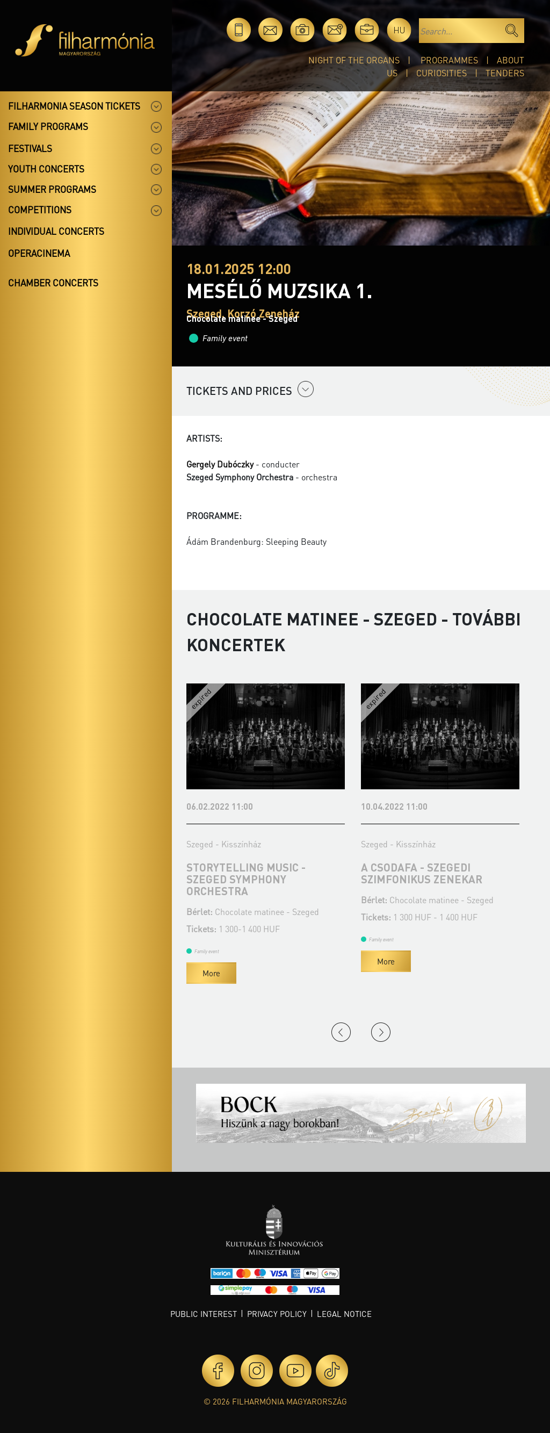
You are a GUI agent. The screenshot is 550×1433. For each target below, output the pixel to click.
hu (399, 29)
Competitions (39, 209)
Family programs (48, 126)
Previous (341, 1032)
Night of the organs (354, 60)
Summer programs (52, 189)
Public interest (203, 1313)
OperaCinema (39, 253)
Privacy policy (277, 1313)
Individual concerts (56, 231)
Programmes (449, 60)
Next (380, 1032)
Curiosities (441, 72)
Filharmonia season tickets (74, 106)
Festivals (30, 148)
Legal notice (344, 1313)
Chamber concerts (53, 283)
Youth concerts (46, 169)
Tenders (505, 72)
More (211, 973)
